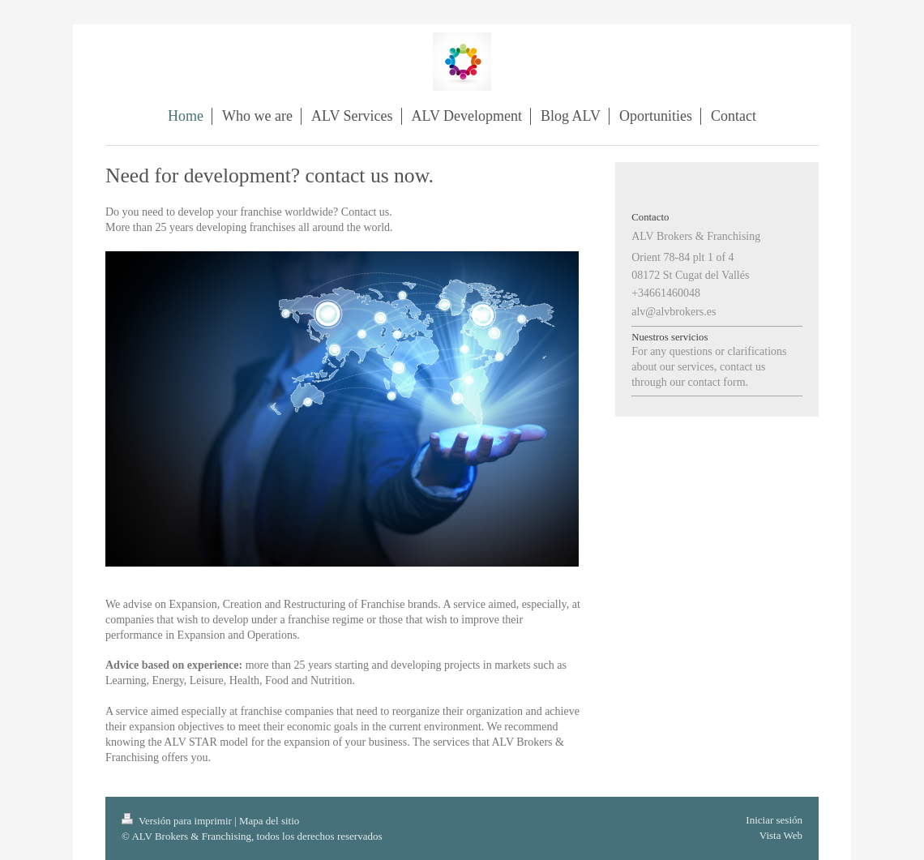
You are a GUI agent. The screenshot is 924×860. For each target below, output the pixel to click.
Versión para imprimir (178, 821)
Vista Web (780, 835)
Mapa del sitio (269, 821)
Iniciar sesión (774, 820)
